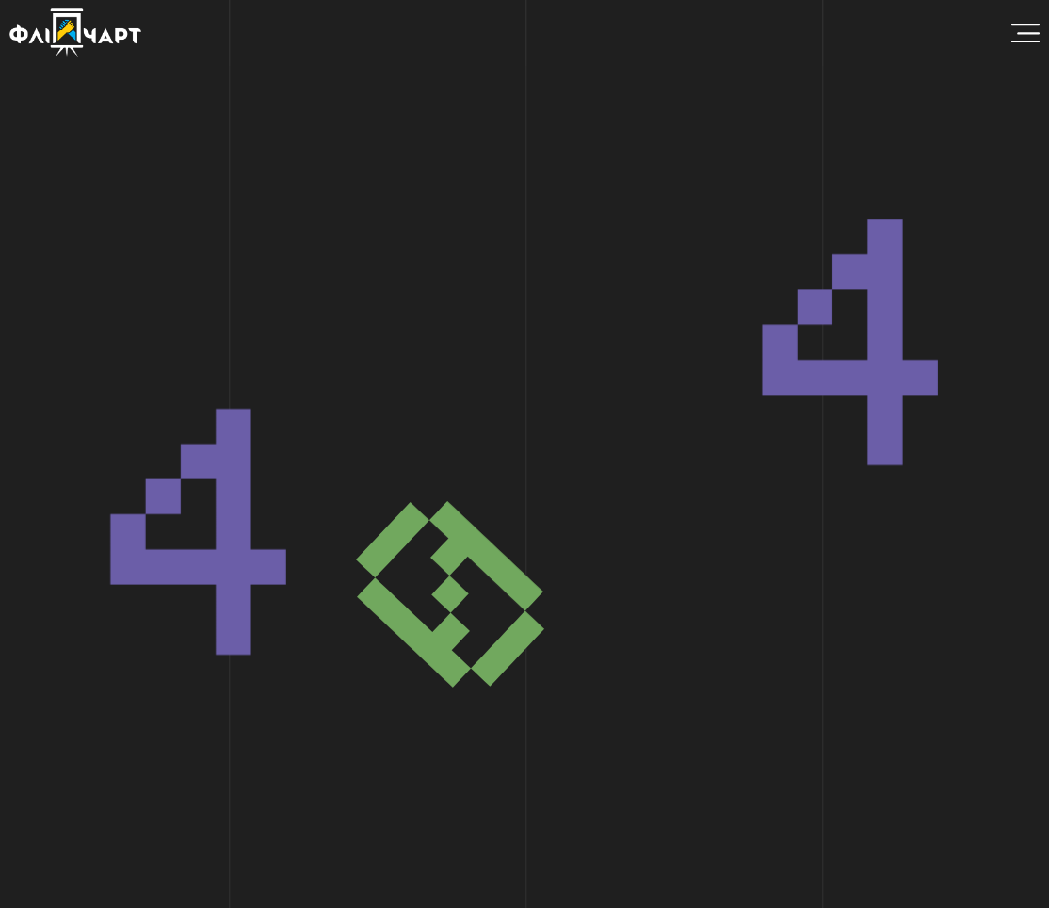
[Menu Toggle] (1025, 33)
